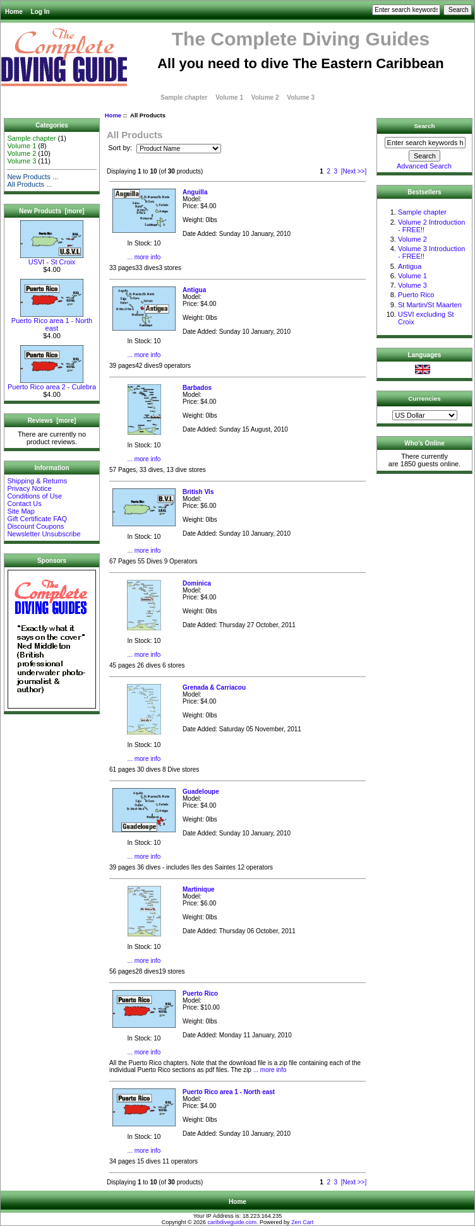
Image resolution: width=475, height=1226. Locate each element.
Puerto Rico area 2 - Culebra (52, 384)
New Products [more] (51, 211)
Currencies (424, 398)
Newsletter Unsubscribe (43, 534)
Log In (40, 11)
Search (424, 125)
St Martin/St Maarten (430, 305)
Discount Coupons (35, 526)
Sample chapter (183, 97)
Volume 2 (265, 97)
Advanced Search (424, 166)
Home (14, 11)
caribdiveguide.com (232, 1222)
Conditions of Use (34, 496)
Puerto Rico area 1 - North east (51, 321)
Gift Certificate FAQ (37, 518)
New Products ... (32, 176)
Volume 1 (229, 97)
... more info (144, 257)
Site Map (20, 511)
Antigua (409, 266)
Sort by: (121, 148)
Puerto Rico (416, 294)
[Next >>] (354, 171)
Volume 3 (301, 97)
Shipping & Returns (37, 481)
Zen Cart (302, 1222)
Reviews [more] (52, 420)
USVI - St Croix (51, 259)
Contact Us (24, 503)
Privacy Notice (29, 488)
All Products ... (29, 184)
